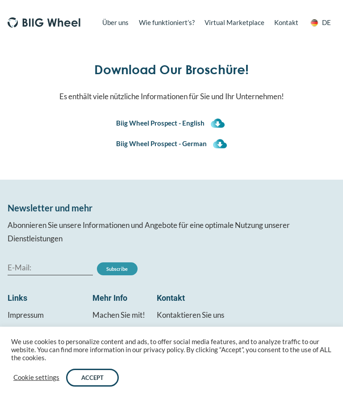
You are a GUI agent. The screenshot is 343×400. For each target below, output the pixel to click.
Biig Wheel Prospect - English (160, 123)
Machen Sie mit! (118, 315)
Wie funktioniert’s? (167, 22)
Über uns (115, 22)
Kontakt (286, 22)
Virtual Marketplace (234, 22)
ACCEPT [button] (92, 377)
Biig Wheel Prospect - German (161, 143)
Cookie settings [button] (36, 377)
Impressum (26, 315)
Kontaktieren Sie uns (190, 315)
